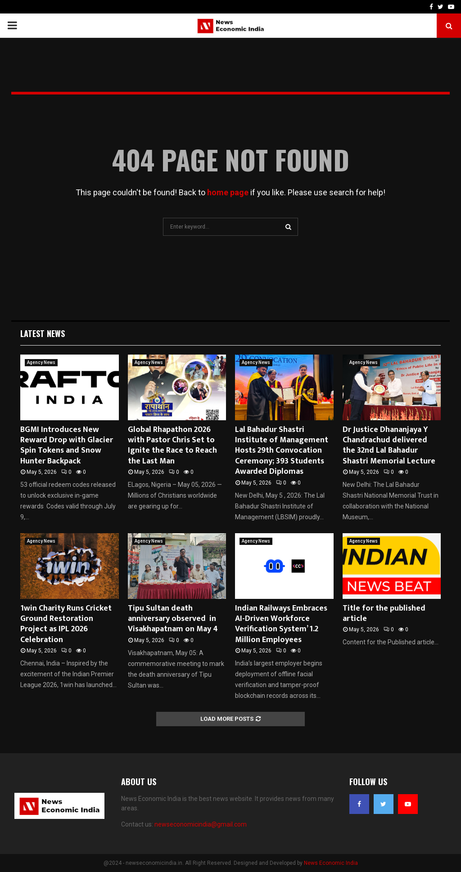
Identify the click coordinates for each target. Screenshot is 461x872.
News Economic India (331, 863)
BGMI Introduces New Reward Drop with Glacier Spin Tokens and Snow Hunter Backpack (66, 445)
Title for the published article (384, 613)
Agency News (41, 362)
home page (228, 192)
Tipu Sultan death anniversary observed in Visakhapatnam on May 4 (173, 619)
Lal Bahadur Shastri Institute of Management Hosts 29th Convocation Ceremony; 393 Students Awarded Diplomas (281, 451)
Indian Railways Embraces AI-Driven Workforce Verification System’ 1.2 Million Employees (281, 624)
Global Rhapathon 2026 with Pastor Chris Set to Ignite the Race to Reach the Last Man (172, 445)
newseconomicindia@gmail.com (200, 824)
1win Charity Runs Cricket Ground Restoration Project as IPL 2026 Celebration (66, 624)
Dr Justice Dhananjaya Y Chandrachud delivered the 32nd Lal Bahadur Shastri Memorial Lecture (389, 445)
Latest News (42, 333)
